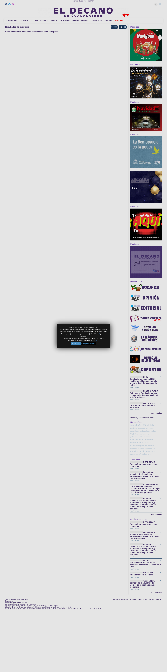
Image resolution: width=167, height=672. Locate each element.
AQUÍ (98, 334)
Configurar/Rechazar (88, 343)
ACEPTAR (75, 343)
